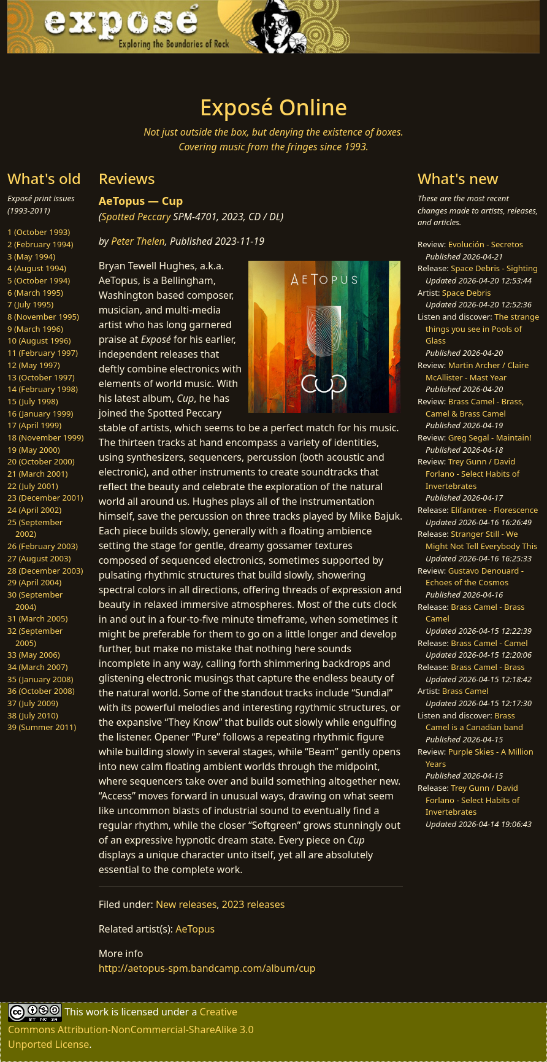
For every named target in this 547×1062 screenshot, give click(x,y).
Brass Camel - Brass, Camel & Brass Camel (475, 407)
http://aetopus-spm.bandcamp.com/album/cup (207, 968)
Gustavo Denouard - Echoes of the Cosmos (475, 576)
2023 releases (253, 904)
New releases (186, 904)
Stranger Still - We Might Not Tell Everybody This (481, 540)
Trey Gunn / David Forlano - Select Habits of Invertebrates (472, 473)
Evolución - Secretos (485, 244)
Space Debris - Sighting (494, 268)
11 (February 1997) (42, 352)
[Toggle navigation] (84, 70)
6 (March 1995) (35, 292)
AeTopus (195, 929)
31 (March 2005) (37, 618)
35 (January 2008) (40, 679)
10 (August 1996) (39, 340)
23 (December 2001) (45, 497)
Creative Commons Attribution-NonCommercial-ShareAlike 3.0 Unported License (131, 1028)
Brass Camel (465, 690)
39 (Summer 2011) (41, 727)
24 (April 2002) (34, 509)
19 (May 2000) (33, 449)
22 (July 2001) (32, 485)
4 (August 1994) (36, 268)
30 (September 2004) (35, 600)
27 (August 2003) (39, 558)
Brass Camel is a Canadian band (474, 721)
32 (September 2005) (35, 636)
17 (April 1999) (34, 425)
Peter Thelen (138, 241)
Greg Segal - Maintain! (490, 437)
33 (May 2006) (33, 654)
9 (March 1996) (35, 328)
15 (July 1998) (32, 401)
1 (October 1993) (38, 231)
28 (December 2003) (45, 570)
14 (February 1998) (42, 388)
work (97, 1011)
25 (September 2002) (35, 528)
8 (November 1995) (43, 316)
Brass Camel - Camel (489, 642)
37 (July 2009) (32, 703)
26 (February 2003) (42, 546)
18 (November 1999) (45, 437)
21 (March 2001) (37, 473)
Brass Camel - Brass (487, 666)
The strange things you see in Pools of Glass (482, 328)
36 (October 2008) (41, 690)
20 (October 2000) (41, 461)
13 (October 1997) (41, 377)
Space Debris (466, 292)
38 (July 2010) (32, 715)
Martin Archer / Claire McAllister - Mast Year (477, 371)
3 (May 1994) (31, 256)
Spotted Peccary (135, 216)
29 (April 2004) (34, 582)
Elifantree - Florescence (494, 509)
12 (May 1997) (33, 365)
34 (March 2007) (37, 666)
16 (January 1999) (40, 413)
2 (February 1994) (40, 244)
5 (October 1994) (38, 280)
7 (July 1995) (30, 304)
